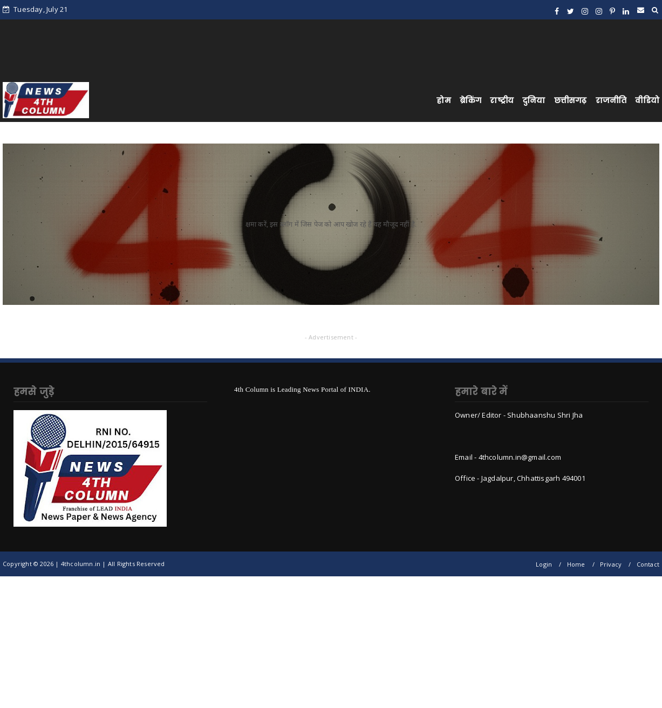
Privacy (611, 564)
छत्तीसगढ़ (570, 100)
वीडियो (647, 100)
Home (576, 564)
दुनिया (533, 100)
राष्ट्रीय (502, 100)
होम (443, 100)
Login (544, 564)
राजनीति (611, 100)
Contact (648, 564)
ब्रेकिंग (471, 100)
